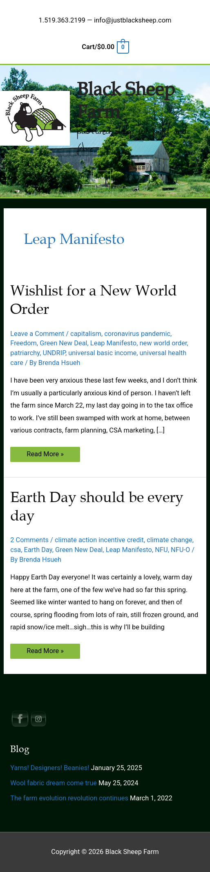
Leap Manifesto (113, 343)
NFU (161, 550)
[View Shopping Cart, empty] (105, 47)
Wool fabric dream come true (53, 783)
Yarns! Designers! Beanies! (49, 768)
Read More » (45, 456)
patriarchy (25, 353)
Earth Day (38, 550)
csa (15, 550)
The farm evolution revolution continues (69, 798)
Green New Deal (63, 343)
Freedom (23, 343)
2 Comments (29, 540)
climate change (169, 540)
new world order (163, 343)
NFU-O (180, 550)
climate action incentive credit (99, 540)
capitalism (85, 334)
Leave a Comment (37, 334)
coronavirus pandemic (137, 334)
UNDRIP (54, 353)
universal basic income (102, 353)
